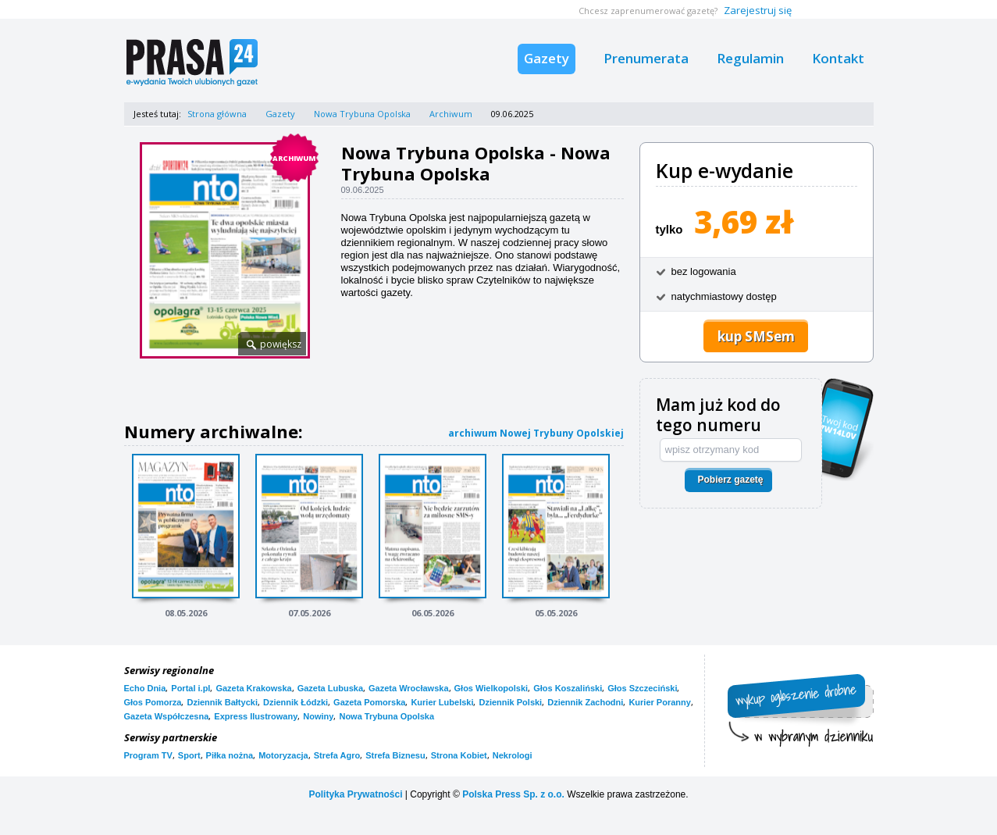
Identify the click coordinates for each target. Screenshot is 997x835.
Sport (189, 755)
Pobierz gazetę (730, 479)
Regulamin (750, 58)
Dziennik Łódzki (295, 702)
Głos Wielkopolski (491, 688)
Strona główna (217, 114)
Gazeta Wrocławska (409, 688)
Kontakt (838, 58)
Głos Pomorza (153, 702)
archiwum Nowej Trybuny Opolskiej (536, 433)
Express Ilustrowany (255, 716)
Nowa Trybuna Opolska (362, 114)
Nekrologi (512, 755)
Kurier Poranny (659, 702)
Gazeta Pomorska (369, 702)
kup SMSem (756, 336)
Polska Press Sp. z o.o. (513, 794)
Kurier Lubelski (442, 702)
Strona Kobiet (459, 755)
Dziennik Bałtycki (222, 702)
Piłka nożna (230, 755)
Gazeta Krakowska (253, 688)
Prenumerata (646, 58)
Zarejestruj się (758, 10)
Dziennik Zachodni (585, 702)
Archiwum (450, 114)
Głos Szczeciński (642, 688)
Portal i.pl (190, 688)
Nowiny (318, 716)
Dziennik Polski (510, 702)
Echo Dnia (145, 688)
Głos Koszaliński (567, 688)
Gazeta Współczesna (166, 716)
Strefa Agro (337, 755)
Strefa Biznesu (395, 755)
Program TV (148, 755)
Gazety (546, 58)
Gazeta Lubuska (330, 688)
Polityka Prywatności (355, 794)
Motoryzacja (283, 755)
